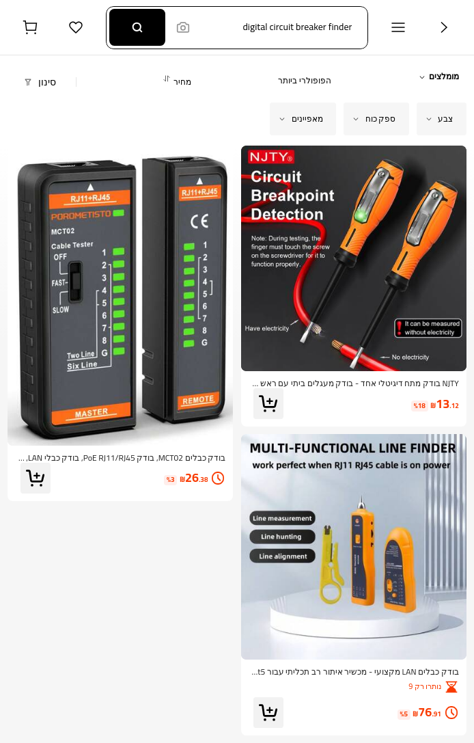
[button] (275, 28)
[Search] (137, 27)
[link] (354, 383)
